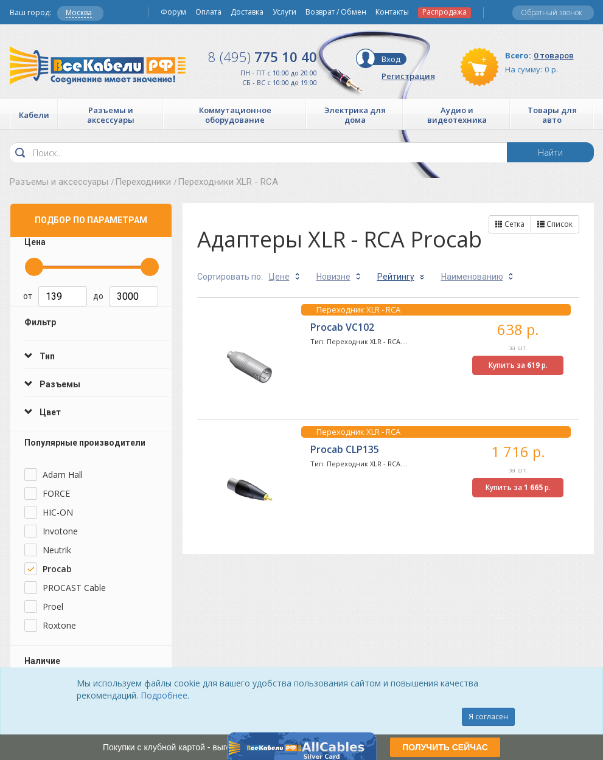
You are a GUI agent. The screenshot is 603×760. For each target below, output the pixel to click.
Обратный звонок (551, 12)
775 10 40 (262, 56)
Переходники (143, 181)
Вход (391, 59)
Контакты (392, 12)
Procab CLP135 (344, 449)
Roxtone (59, 625)
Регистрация (408, 76)
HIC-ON (58, 512)
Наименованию (472, 277)
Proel (53, 606)
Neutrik (57, 550)
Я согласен (488, 716)
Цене (279, 277)
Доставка (247, 12)
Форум (173, 12)
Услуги (284, 12)
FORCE (56, 493)
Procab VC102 (342, 327)
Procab (57, 569)
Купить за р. (518, 365)
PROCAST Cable (74, 587)
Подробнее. (165, 695)
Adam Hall (63, 474)
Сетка (510, 224)
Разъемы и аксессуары (59, 181)
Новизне (333, 277)
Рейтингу (395, 277)
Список (555, 224)
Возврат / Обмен (335, 12)
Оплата (208, 12)
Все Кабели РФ (98, 65)
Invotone (60, 531)
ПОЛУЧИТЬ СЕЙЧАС (445, 747)
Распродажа (444, 12)
